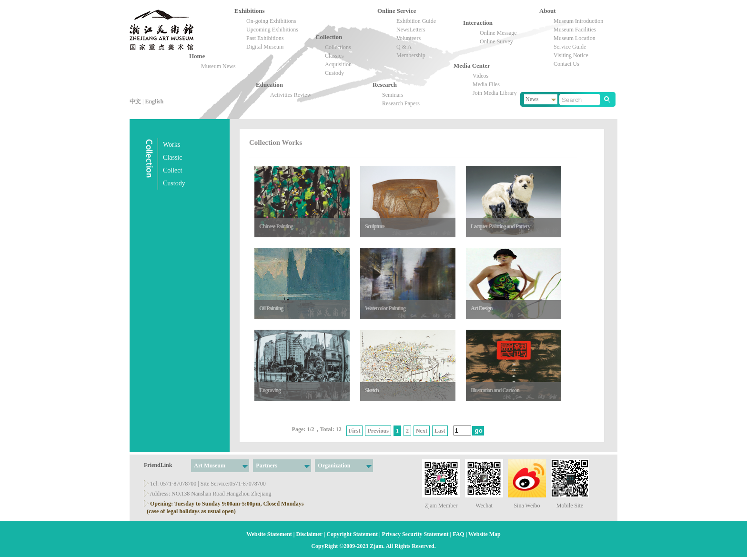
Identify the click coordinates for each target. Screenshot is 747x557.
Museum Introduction (578, 21)
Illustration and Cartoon (495, 390)
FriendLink (158, 465)
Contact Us (566, 64)
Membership (410, 55)
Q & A (404, 46)
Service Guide (570, 46)
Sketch (372, 390)
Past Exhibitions (264, 38)
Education (259, 84)
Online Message (498, 33)
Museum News (218, 66)
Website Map (484, 534)
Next (421, 430)
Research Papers (401, 103)
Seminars (393, 94)
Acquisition (338, 64)
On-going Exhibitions (271, 21)
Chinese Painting (276, 226)
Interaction (466, 22)
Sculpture (374, 226)
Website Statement (269, 534)
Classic (172, 157)
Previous (377, 430)
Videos (480, 75)
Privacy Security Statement (415, 534)
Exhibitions (238, 10)
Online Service (396, 10)
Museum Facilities (575, 29)
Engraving (270, 390)
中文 (135, 101)
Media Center (472, 65)
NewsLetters (410, 29)
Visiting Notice (571, 55)
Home (192, 56)
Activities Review (290, 94)
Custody (334, 73)
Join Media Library (495, 93)
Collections (338, 47)
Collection (319, 37)
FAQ (458, 534)
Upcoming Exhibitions (272, 29)
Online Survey (496, 41)
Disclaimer (309, 534)
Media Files (486, 84)
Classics (334, 55)
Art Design (482, 308)
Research (385, 84)
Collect (172, 170)
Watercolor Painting (385, 308)
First (355, 430)
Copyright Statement (352, 534)
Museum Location (575, 38)
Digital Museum (264, 46)
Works (171, 144)
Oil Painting (271, 308)
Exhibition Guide (416, 21)
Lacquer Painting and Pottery (500, 226)
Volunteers (408, 38)
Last (439, 430)
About (542, 10)
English (154, 101)
